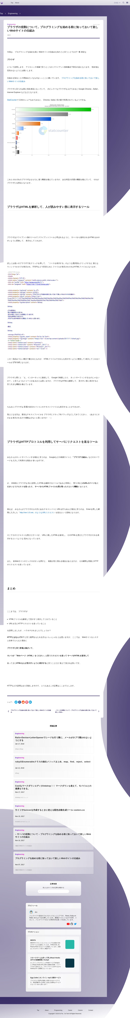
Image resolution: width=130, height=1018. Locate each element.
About (17, 3)
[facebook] (19, 702)
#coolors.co (18, 821)
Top (12, 3)
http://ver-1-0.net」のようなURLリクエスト (37, 512)
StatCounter (12, 100)
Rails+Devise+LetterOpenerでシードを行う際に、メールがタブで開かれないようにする (53, 738)
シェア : (10, 702)
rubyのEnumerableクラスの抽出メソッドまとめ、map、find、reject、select (52, 762)
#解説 (17, 846)
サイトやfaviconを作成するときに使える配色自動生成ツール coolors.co (50, 810)
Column (80, 1010)
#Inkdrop (17, 797)
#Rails (17, 749)
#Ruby (21, 749)
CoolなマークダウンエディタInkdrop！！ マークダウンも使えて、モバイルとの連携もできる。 (53, 787)
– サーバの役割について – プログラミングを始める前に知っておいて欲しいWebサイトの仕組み (53, 835)
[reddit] (23, 702)
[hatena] (30, 702)
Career (70, 1010)
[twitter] (16, 702)
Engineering (12, 13)
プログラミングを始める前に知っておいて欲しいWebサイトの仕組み (47, 858)
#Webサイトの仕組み (25, 846)
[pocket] (26, 702)
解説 (9, 35)
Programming (58, 1010)
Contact (90, 1010)
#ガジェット (24, 797)
